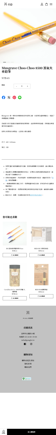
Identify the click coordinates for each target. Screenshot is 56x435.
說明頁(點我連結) (36, 195)
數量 (3, 85)
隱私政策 (28, 363)
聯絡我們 (28, 367)
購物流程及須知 (28, 360)
